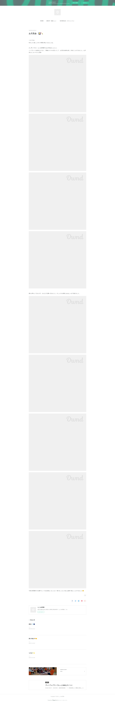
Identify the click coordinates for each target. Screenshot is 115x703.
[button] (42, 20)
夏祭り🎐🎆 (32, 624)
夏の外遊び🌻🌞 (33, 638)
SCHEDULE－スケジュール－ (67, 20)
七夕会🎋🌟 (32, 653)
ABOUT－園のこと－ (51, 20)
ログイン (85, 2)
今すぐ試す (75, 2)
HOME (42, 20)
